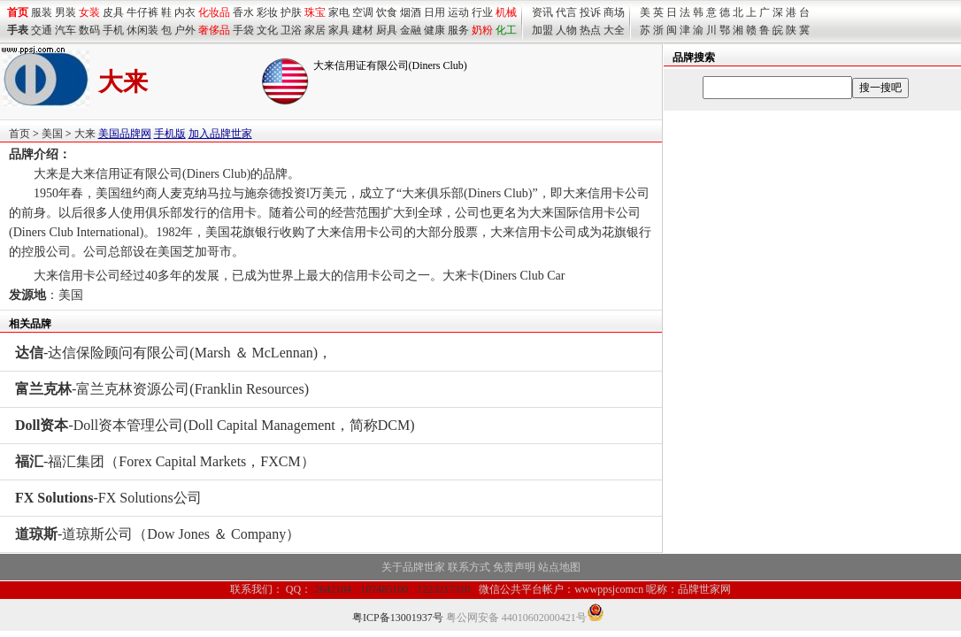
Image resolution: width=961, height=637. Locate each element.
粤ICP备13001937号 (397, 617)
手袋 (243, 30)
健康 (434, 30)
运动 (458, 12)
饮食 (386, 12)
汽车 (65, 30)
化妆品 (214, 12)
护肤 (291, 12)
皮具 (113, 12)
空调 (362, 12)
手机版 (170, 133)
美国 (52, 133)
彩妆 (267, 12)
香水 (243, 12)
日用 (434, 12)
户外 (185, 30)
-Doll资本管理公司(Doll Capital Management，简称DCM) (215, 425)
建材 (362, 30)
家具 (339, 30)
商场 (614, 12)
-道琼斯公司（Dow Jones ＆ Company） (157, 533)
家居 (315, 30)
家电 (339, 12)
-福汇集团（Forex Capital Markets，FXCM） (165, 461)
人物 (566, 30)
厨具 (386, 30)
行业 (482, 12)
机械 (506, 12)
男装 (65, 12)
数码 (89, 30)
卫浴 (291, 30)
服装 (41, 12)
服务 (458, 30)
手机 (113, 30)
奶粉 (482, 30)
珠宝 (315, 12)
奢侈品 (214, 30)
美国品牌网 (124, 133)
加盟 (542, 30)
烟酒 (410, 12)
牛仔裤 (142, 12)
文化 (267, 30)
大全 (614, 30)
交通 (41, 30)
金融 (410, 30)
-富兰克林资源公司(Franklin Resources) (162, 388)
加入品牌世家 (220, 133)
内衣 (185, 12)
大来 (85, 133)
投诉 (590, 12)
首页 (19, 133)
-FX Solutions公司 (108, 497)
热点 (590, 30)
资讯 (542, 12)
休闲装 (142, 30)
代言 (566, 12)
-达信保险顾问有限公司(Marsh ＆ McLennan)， (173, 352)
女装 (89, 12)
